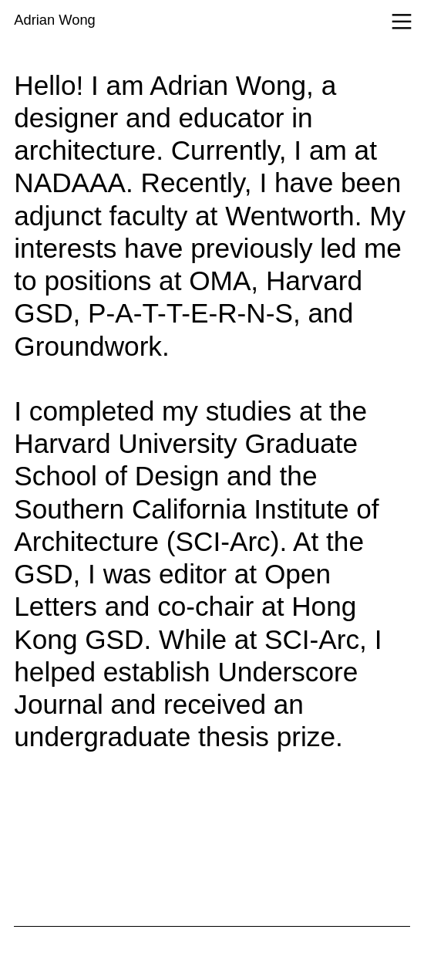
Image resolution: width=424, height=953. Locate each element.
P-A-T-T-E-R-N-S (190, 313)
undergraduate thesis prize (174, 737)
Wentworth (290, 216)
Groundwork (88, 346)
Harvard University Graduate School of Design (186, 459)
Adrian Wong (54, 20)
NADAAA (70, 182)
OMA (220, 280)
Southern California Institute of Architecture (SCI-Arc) (196, 525)
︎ (402, 22)
